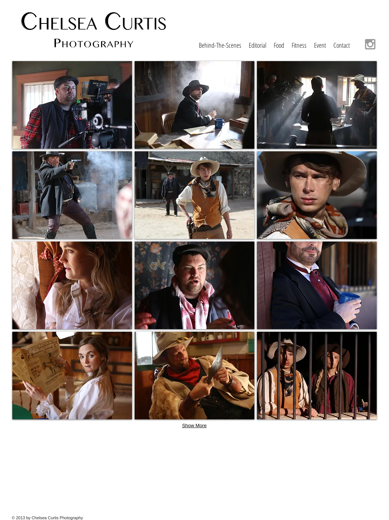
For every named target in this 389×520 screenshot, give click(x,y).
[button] (72, 105)
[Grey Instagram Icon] (370, 44)
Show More (194, 425)
